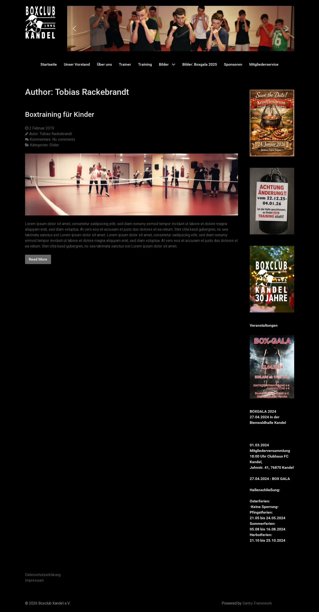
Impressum (34, 580)
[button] (74, 28)
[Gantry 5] (40, 22)
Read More (38, 259)
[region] (180, 28)
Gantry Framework (257, 603)
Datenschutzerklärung (43, 575)
